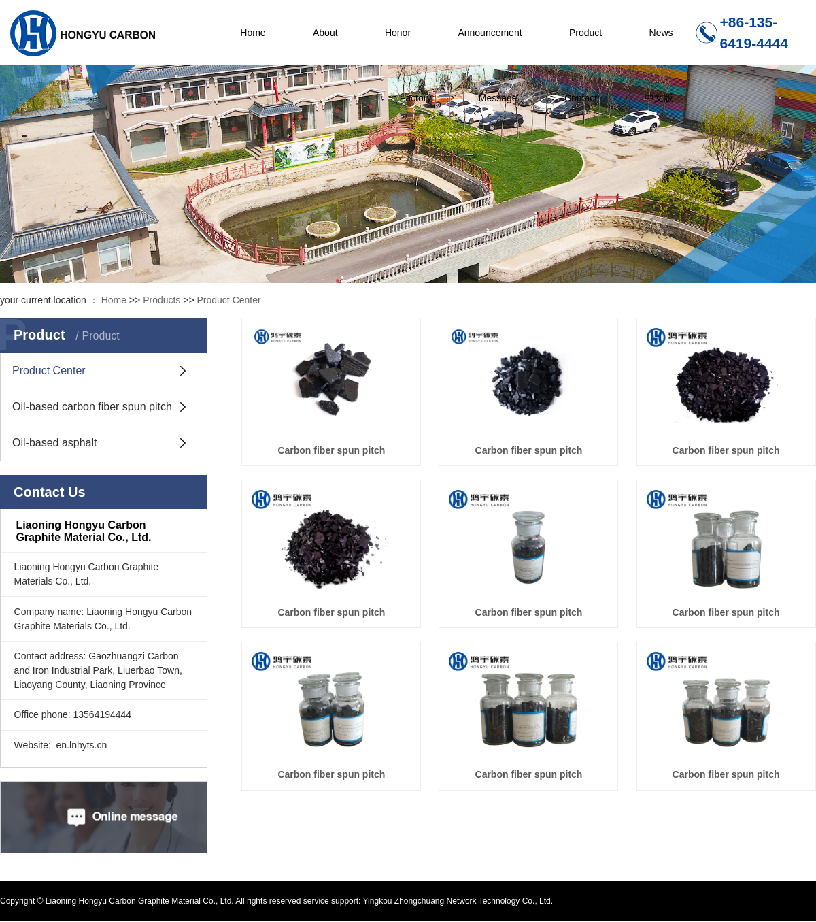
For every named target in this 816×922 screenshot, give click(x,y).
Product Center (229, 300)
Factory (416, 98)
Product (585, 32)
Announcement (490, 32)
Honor (398, 32)
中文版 (659, 98)
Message (498, 98)
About (325, 32)
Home (252, 32)
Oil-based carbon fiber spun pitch (92, 406)
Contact (580, 98)
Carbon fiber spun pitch (331, 450)
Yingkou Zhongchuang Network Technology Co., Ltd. (456, 901)
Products (161, 300)
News (661, 32)
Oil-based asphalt (54, 442)
